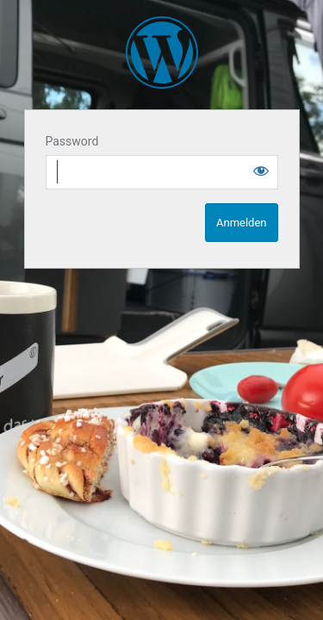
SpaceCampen (162, 52)
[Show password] (261, 170)
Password (72, 141)
